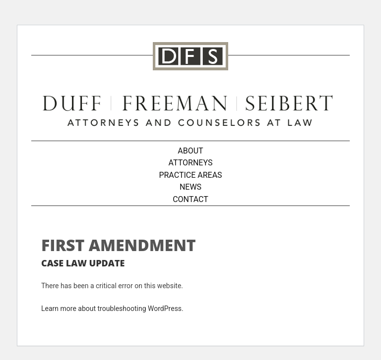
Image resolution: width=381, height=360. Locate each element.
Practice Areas (190, 175)
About (190, 150)
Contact (190, 199)
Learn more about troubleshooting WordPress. (112, 308)
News (190, 187)
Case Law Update (83, 263)
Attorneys (191, 162)
